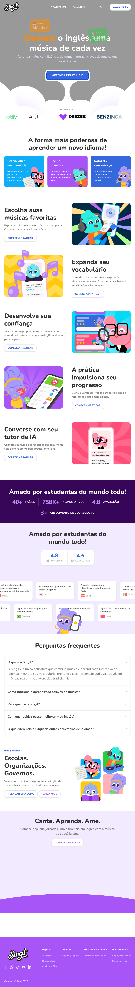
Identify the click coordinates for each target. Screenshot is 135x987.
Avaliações (79, 7)
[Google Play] (81, 566)
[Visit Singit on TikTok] (17, 967)
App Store (48, 961)
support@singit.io (70, 955)
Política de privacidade (95, 955)
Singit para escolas (121, 955)
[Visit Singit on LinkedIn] (29, 967)
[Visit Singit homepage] (11, 7)
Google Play (49, 966)
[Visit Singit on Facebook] (6, 967)
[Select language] (103, 7)
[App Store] (54, 566)
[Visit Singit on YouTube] (23, 967)
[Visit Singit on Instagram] (11, 967)
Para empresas (58, 7)
